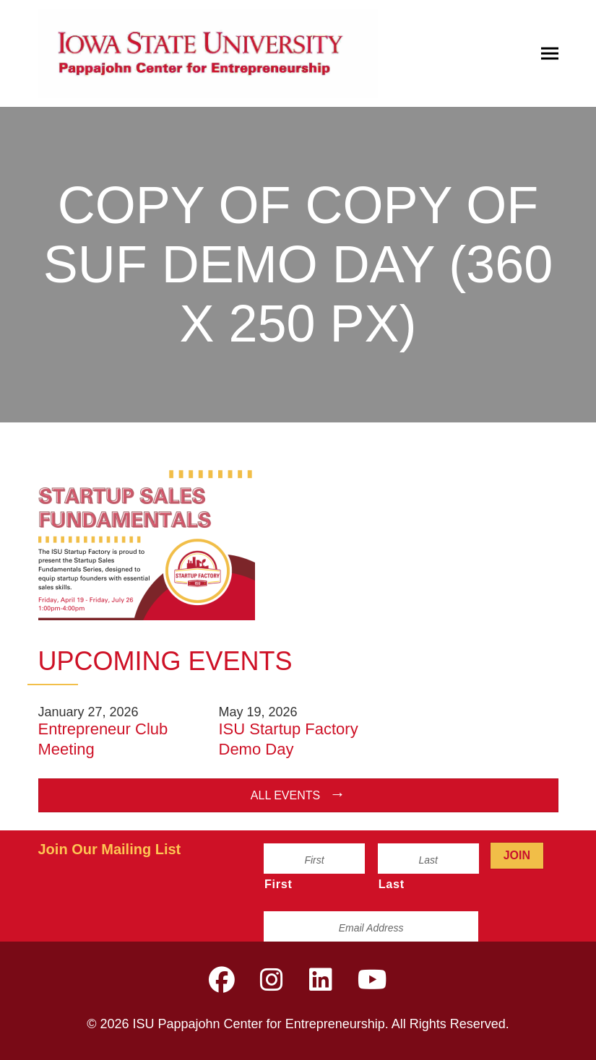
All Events (285, 795)
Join (517, 855)
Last (392, 883)
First (278, 883)
